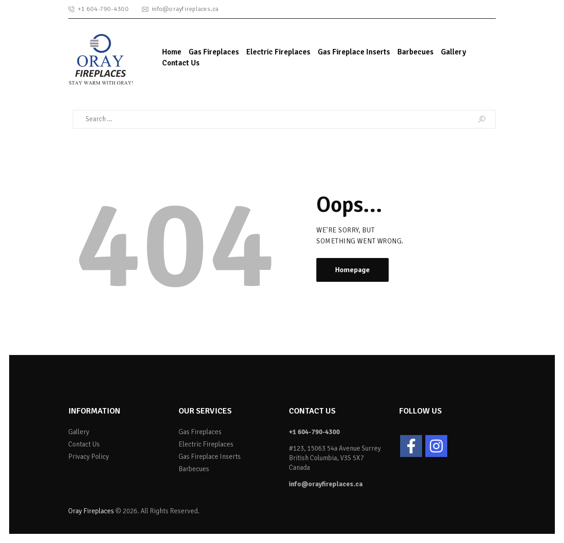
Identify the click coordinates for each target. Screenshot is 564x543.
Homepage (352, 269)
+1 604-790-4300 (314, 432)
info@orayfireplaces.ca (326, 484)
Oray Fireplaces (91, 511)
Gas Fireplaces (200, 432)
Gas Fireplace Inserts (210, 456)
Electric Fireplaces (206, 444)
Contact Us (84, 444)
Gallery (78, 432)
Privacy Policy (88, 456)
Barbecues (194, 469)
